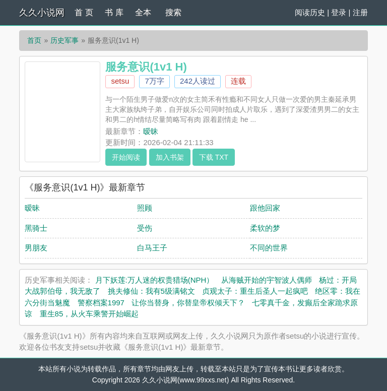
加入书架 (170, 157)
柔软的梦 (265, 228)
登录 (338, 12)
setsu (120, 81)
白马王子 (152, 247)
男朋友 (36, 247)
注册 (360, 12)
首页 (34, 40)
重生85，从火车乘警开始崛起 (89, 313)
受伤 (144, 228)
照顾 (144, 208)
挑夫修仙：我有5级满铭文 (151, 291)
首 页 (84, 12)
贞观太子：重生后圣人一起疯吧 (255, 291)
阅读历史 (310, 12)
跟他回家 (265, 208)
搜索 (173, 12)
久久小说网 (41, 13)
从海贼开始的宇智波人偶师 (266, 280)
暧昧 (150, 131)
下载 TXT (213, 157)
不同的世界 (269, 247)
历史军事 (64, 40)
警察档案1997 (101, 302)
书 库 (114, 12)
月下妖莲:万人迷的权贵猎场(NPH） (154, 280)
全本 (143, 12)
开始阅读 (126, 157)
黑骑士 (36, 228)
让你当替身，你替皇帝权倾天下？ (188, 302)
